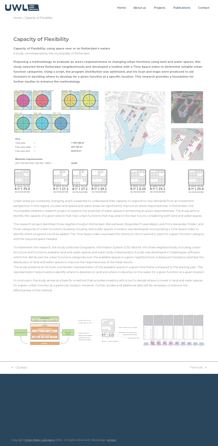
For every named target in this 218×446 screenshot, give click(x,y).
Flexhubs (198, 368)
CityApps (19, 368)
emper (111, 440)
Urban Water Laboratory (39, 440)
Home (17, 17)
